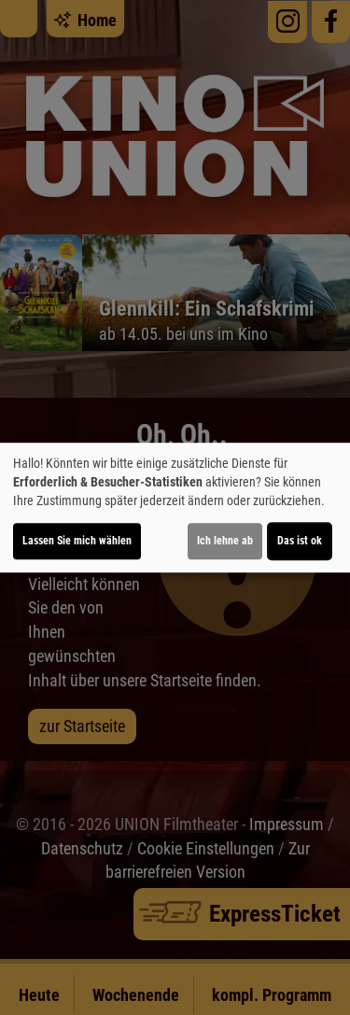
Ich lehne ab (225, 540)
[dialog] (175, 508)
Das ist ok (299, 540)
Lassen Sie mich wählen (77, 540)
